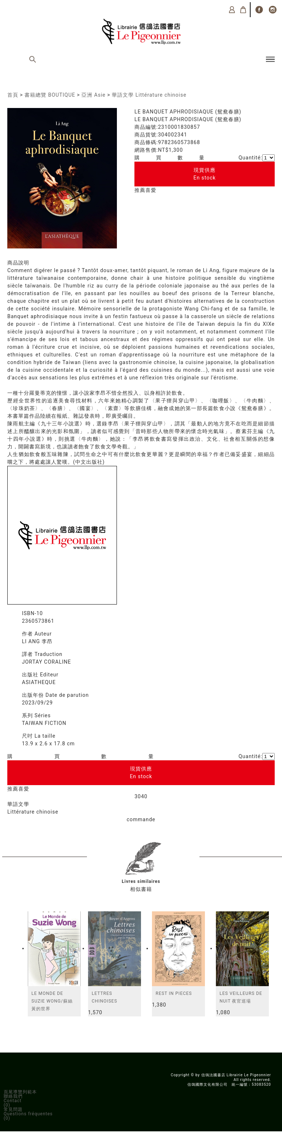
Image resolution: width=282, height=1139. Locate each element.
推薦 (139, 190)
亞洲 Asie (93, 95)
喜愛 (150, 190)
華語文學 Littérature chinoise (149, 95)
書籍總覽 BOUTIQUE (49, 95)
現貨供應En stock (204, 174)
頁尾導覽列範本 (20, 1091)
